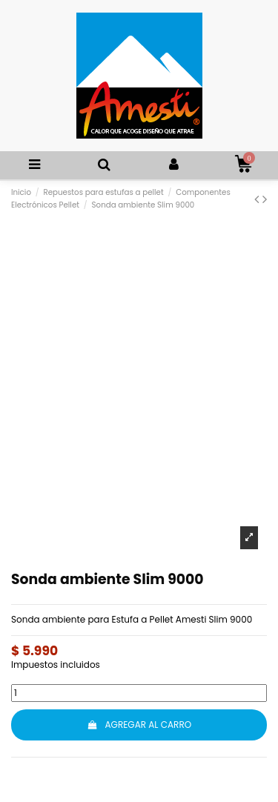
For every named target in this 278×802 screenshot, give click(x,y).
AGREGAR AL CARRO (139, 724)
